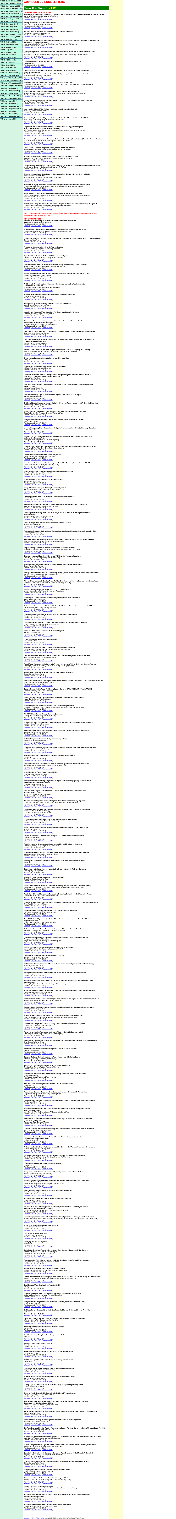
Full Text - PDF (36, 19)
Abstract (27, 19)
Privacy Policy (40, 1518)
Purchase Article (47, 19)
